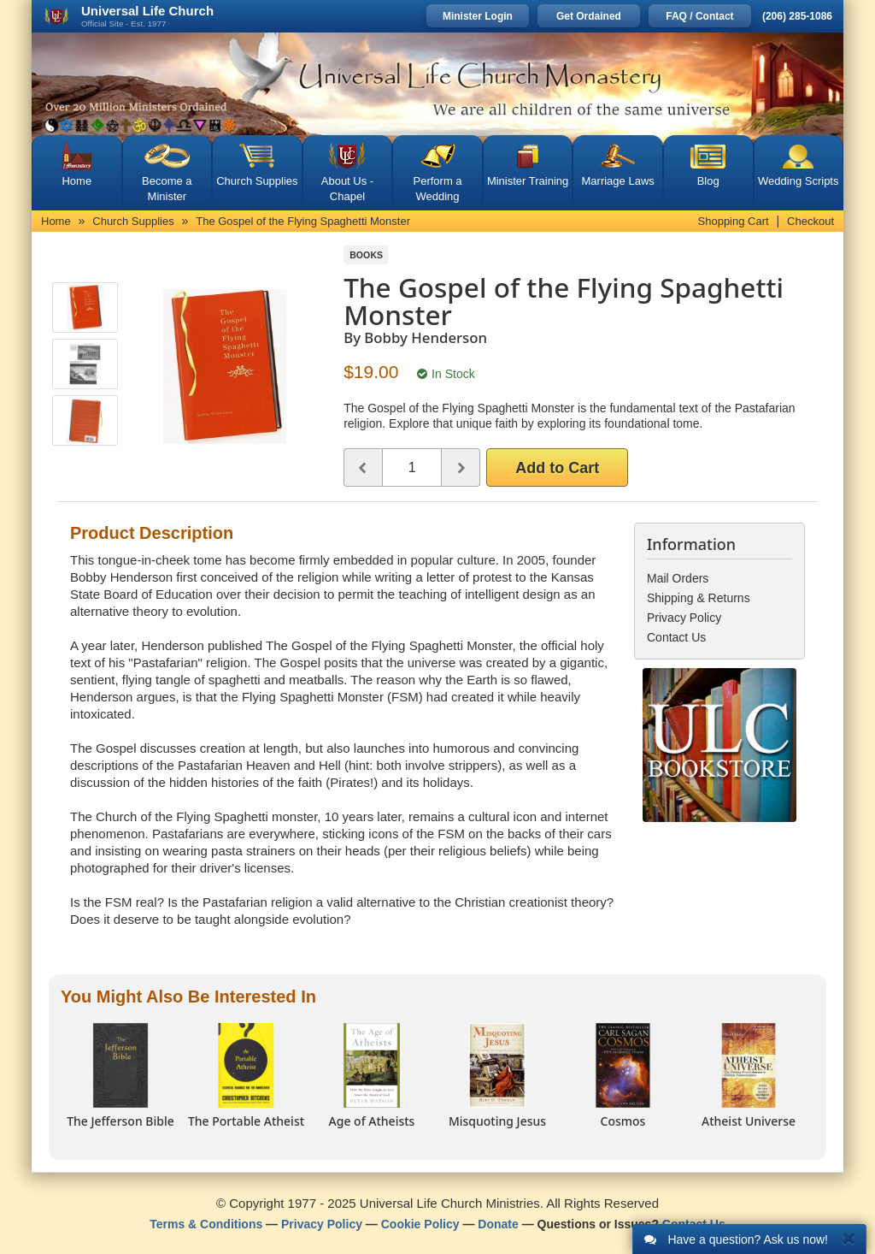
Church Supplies (256, 180)
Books (366, 255)
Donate (498, 1224)
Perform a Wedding (437, 188)
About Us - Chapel (347, 188)
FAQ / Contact (699, 16)
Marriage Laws (618, 180)
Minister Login (478, 16)
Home (76, 180)
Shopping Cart (733, 221)
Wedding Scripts (798, 180)
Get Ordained (588, 16)
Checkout (810, 221)
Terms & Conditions (206, 1224)
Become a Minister (167, 188)
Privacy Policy (321, 1224)
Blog (708, 180)
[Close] (849, 1237)
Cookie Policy (420, 1224)
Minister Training (527, 180)
